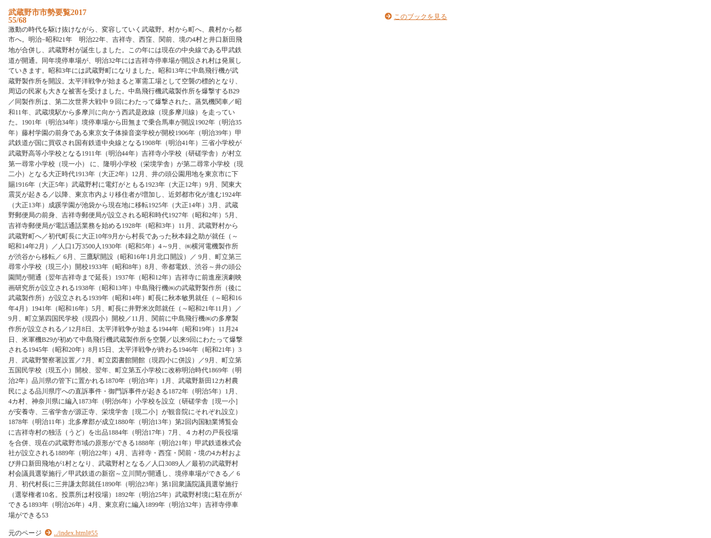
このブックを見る (420, 17)
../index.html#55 (76, 533)
